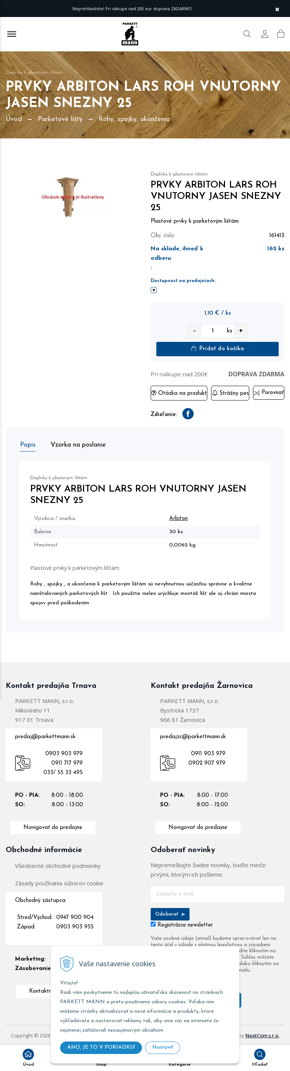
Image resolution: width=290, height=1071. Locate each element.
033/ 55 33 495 (63, 771)
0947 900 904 (75, 916)
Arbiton (180, 517)
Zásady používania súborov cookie (59, 881)
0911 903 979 (208, 752)
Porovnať (269, 393)
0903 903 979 (64, 752)
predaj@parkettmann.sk (45, 735)
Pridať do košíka (217, 349)
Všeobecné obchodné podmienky (58, 864)
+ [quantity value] (241, 331)
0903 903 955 (75, 925)
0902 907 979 (206, 762)
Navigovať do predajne (52, 826)
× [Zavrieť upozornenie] (277, 8)
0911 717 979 (67, 762)
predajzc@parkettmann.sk (193, 735)
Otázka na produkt (179, 393)
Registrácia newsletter (185, 924)
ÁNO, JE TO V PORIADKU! (101, 1047)
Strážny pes (230, 393)
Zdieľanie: (164, 415)
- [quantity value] (194, 331)
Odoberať (170, 912)
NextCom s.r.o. (262, 1034)
